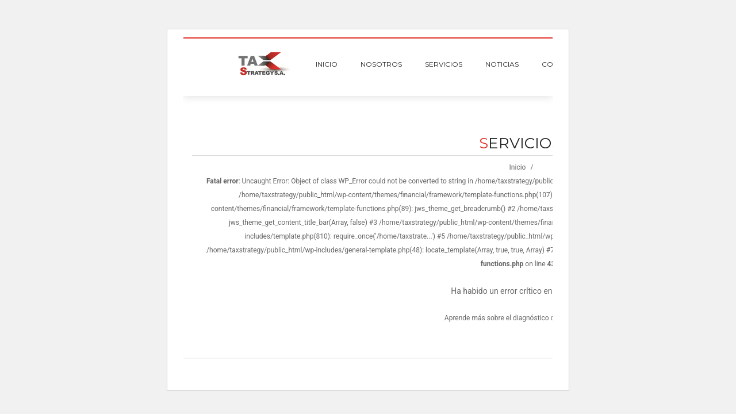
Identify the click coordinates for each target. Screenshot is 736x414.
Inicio (517, 167)
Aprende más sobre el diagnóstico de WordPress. (519, 318)
